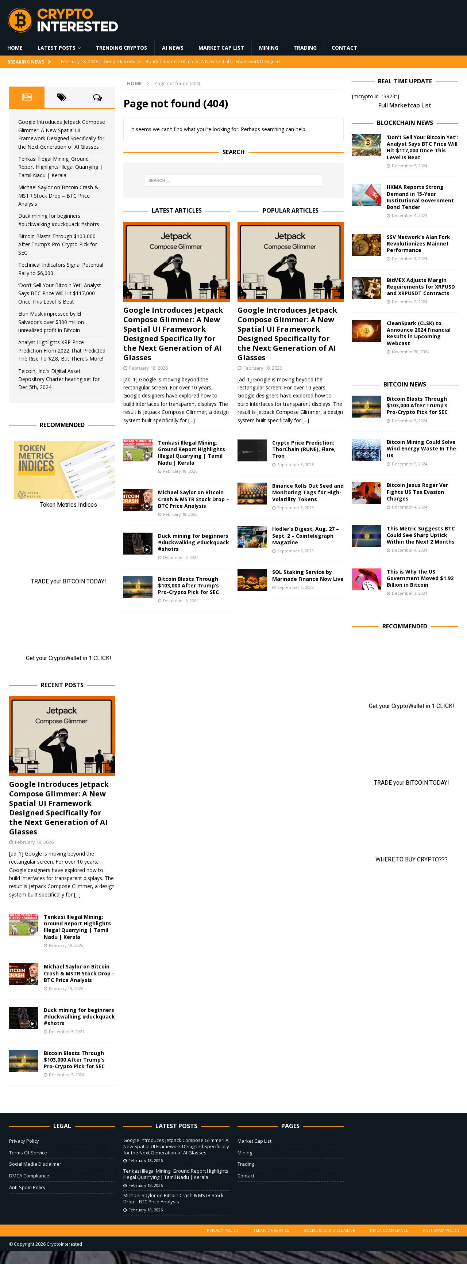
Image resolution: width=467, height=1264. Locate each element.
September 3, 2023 (295, 464)
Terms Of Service (28, 1152)
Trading (305, 47)
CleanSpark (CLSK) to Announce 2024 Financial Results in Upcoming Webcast (419, 333)
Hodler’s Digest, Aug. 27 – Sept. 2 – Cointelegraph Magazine (305, 535)
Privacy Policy (24, 1141)
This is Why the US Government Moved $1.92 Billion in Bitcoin (420, 578)
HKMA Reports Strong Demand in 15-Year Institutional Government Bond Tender (420, 196)
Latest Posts (57, 47)
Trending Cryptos (121, 47)
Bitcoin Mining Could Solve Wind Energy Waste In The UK (421, 448)
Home (15, 47)
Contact (344, 47)
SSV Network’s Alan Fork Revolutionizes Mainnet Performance (418, 243)
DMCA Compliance (29, 1175)
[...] (191, 420)
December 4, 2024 (409, 215)
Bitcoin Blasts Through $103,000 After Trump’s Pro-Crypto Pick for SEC (188, 585)
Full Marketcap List (405, 105)
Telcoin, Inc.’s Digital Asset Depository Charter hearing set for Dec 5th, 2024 (59, 379)
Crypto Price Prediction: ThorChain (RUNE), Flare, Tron (304, 449)
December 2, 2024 (409, 301)
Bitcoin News (404, 384)
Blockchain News (405, 123)
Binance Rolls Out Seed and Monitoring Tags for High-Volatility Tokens (308, 492)
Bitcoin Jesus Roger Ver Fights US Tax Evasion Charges (417, 491)
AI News (173, 47)
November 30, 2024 (410, 351)
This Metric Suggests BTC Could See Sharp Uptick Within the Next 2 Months (421, 535)
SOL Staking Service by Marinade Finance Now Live (308, 575)
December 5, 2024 (180, 557)
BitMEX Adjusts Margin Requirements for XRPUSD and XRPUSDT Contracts (421, 287)
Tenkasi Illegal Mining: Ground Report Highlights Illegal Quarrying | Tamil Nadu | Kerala (191, 452)
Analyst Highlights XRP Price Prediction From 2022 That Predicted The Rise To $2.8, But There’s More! (61, 350)
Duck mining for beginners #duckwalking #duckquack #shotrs (193, 542)
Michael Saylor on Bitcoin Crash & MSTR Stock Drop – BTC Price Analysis (193, 499)
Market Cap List (221, 47)
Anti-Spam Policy (27, 1187)
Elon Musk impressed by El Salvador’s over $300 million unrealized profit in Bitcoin (51, 322)
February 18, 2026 (148, 368)
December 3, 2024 (409, 258)
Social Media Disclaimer (35, 1164)
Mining (268, 47)
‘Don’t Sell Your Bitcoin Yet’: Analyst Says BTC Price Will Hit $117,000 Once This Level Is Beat (59, 293)
